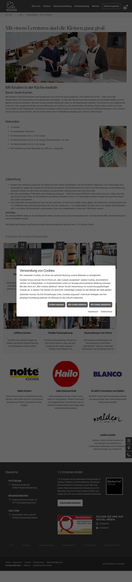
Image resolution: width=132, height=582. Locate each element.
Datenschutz (106, 311)
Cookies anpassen (56, 305)
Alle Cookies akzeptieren (100, 305)
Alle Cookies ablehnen (77, 305)
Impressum (93, 311)
